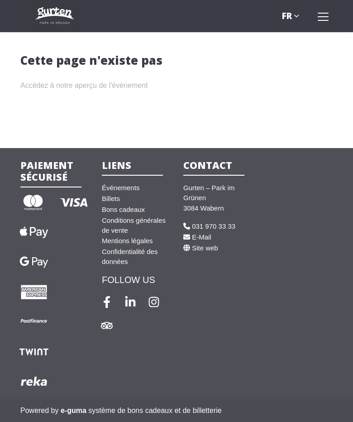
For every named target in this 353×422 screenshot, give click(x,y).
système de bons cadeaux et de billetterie (141, 410)
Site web (200, 248)
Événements (120, 188)
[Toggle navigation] (323, 16)
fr (287, 16)
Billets (111, 198)
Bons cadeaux (123, 209)
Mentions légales (127, 241)
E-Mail (197, 237)
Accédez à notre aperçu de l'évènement (84, 85)
